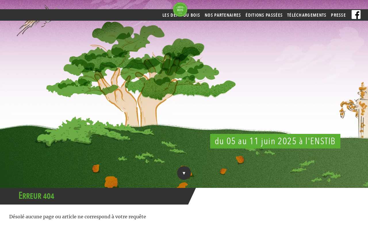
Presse (338, 15)
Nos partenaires (223, 15)
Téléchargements (307, 15)
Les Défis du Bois (181, 15)
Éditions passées (264, 15)
